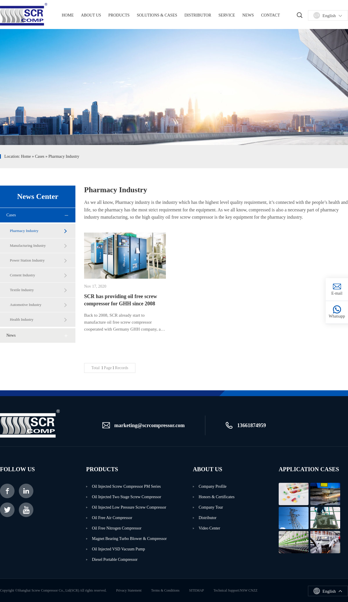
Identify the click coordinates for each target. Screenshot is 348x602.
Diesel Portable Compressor (114, 559)
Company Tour (211, 507)
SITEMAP (196, 590)
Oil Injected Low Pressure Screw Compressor (129, 507)
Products (119, 15)
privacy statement (129, 590)
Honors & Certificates (217, 497)
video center (209, 528)
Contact (270, 15)
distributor (207, 518)
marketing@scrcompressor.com (149, 425)
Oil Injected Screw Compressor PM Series (126, 486)
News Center (37, 196)
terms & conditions (165, 590)
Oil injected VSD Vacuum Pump (118, 549)
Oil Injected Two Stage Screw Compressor (126, 497)
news (11, 335)
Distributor (197, 15)
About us (91, 15)
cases (39, 156)
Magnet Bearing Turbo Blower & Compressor (129, 538)
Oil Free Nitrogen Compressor (117, 528)
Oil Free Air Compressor (112, 518)
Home (26, 156)
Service (226, 15)
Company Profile (212, 486)
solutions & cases (157, 15)
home (68, 15)
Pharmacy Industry (63, 156)
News (248, 15)
